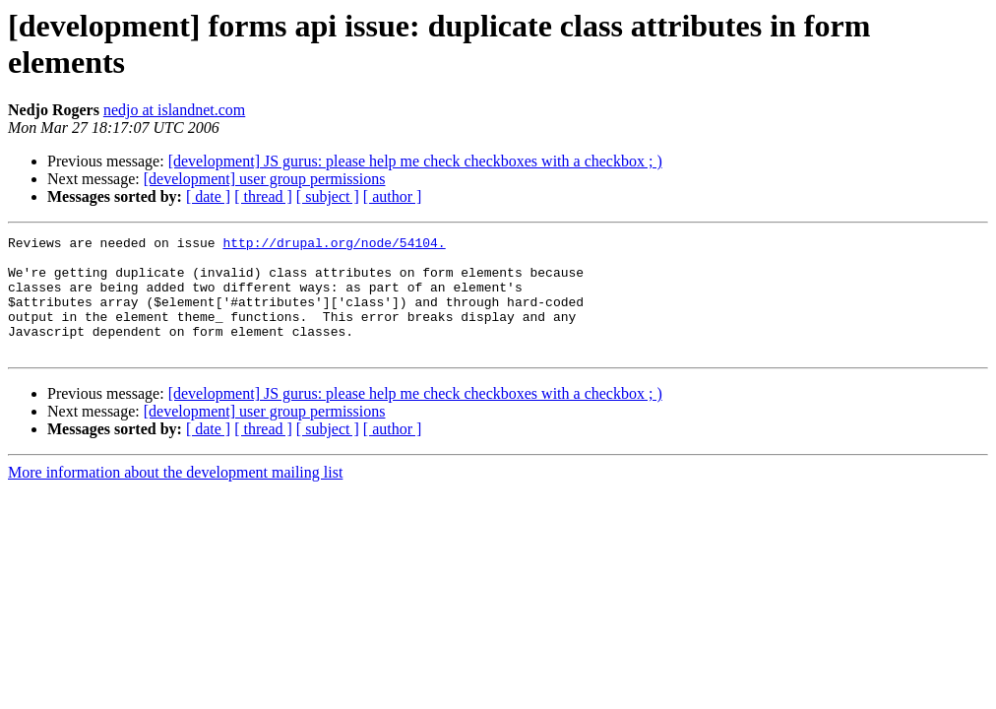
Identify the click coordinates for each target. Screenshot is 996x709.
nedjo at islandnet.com (174, 109)
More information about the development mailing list (175, 495)
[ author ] (392, 196)
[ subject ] (327, 196)
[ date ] (208, 196)
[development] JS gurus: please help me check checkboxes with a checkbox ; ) (415, 161)
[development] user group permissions (265, 178)
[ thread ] (263, 196)
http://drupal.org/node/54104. (333, 245)
